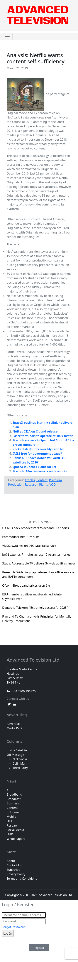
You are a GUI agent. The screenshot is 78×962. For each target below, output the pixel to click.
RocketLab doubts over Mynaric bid (39, 449)
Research (31, 484)
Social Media (15, 830)
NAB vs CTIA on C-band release (35, 431)
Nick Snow (20, 759)
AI (8, 790)
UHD (10, 834)
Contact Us (14, 865)
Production (15, 484)
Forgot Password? (14, 927)
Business (13, 803)
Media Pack (15, 728)
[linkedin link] (14, 704)
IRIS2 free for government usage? (37, 454)
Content (42, 480)
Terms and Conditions (22, 878)
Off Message (15, 755)
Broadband (14, 794)
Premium (55, 480)
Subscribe (13, 870)
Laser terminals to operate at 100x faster (43, 436)
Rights (43, 484)
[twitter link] (9, 704)
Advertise (13, 724)
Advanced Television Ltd (34, 660)
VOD (53, 484)
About (11, 861)
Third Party (20, 768)
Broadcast (14, 799)
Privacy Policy (16, 874)
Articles (30, 480)
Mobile (11, 817)
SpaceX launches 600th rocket (34, 467)
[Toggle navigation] (7, 36)
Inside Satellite (17, 750)
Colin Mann (20, 763)
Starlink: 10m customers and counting (41, 471)
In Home (13, 812)
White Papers (16, 839)
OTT (9, 821)
